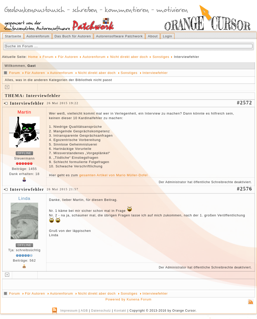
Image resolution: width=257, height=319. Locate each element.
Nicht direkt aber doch (129, 57)
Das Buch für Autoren (73, 36)
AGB (84, 310)
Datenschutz (101, 310)
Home (33, 57)
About (153, 36)
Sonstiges (161, 57)
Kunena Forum (139, 299)
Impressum (68, 310)
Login (167, 36)
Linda (24, 198)
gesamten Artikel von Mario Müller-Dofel (113, 175)
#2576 (244, 189)
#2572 (244, 102)
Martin (24, 112)
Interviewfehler (155, 73)
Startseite (13, 36)
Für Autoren (68, 57)
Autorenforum (38, 36)
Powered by (115, 299)
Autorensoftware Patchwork (119, 36)
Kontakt (120, 310)
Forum (48, 57)
